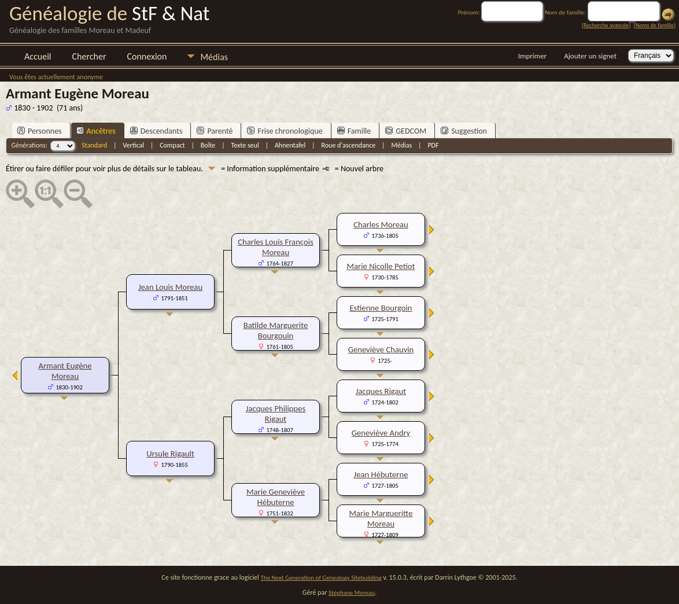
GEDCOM (405, 131)
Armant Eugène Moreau (64, 370)
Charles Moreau (380, 224)
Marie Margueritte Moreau (381, 518)
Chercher (89, 56)
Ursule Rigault (170, 453)
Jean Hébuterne (381, 474)
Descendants (156, 131)
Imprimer (532, 55)
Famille (354, 131)
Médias (214, 56)
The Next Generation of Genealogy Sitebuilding (321, 577)
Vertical (133, 145)
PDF (432, 145)
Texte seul (245, 145)
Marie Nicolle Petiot (381, 266)
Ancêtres (96, 131)
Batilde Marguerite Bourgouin (275, 330)
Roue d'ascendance (348, 145)
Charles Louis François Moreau (275, 247)
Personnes (39, 131)
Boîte (208, 145)
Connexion (147, 56)
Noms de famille (655, 25)
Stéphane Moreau (352, 592)
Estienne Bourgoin (380, 308)
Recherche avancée (606, 25)
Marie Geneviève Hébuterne (275, 497)
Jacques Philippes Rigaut (275, 413)
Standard (94, 145)
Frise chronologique (284, 131)
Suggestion (464, 131)
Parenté (215, 131)
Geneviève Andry (381, 433)
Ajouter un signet (590, 55)
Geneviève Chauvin (381, 349)
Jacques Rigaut (381, 391)
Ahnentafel (290, 145)
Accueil (37, 56)
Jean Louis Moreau (170, 287)
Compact (172, 145)
